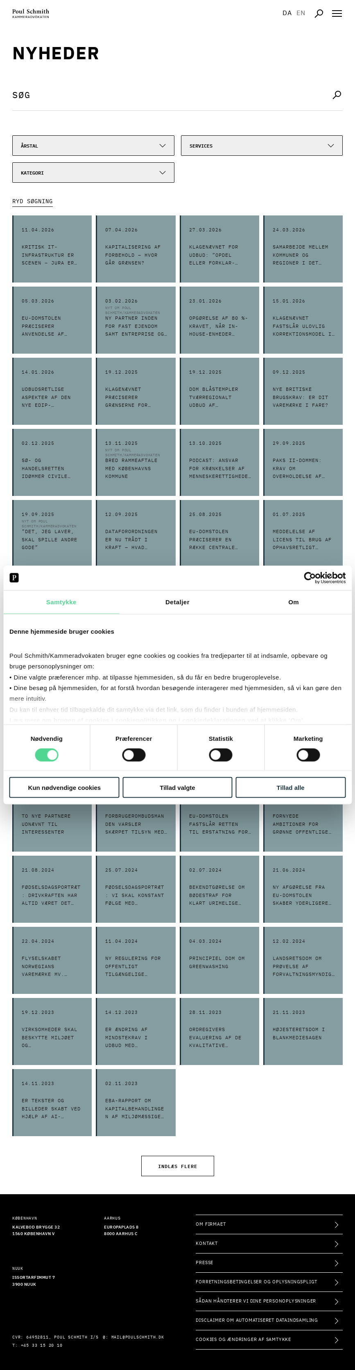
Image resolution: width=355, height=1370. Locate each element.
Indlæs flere (177, 1166)
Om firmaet (211, 1224)
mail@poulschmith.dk (137, 1337)
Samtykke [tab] (61, 601)
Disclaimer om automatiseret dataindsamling (257, 1320)
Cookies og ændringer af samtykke (243, 1339)
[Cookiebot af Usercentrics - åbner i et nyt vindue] (310, 578)
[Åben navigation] (337, 13)
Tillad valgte (177, 787)
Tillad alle (291, 787)
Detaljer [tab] (177, 601)
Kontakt (207, 1243)
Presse (204, 1262)
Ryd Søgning (32, 201)
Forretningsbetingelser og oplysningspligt (256, 1282)
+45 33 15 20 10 (42, 1345)
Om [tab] (293, 601)
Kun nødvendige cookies (64, 787)
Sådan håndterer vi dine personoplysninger (256, 1301)
